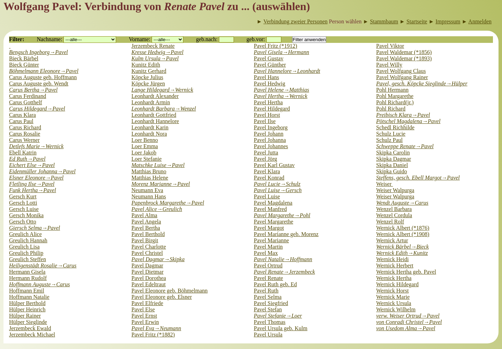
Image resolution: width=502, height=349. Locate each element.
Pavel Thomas (270, 322)
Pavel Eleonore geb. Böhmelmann (169, 291)
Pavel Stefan (268, 309)
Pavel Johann (268, 134)
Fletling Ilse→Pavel (31, 184)
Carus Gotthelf (25, 102)
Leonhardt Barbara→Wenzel (163, 109)
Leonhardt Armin (150, 102)
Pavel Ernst (144, 316)
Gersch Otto (22, 222)
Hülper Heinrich (27, 309)
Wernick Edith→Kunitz (402, 253)
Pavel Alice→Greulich (156, 209)
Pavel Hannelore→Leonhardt (287, 71)
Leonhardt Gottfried (153, 115)
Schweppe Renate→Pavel (405, 146)
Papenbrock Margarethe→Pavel (167, 203)
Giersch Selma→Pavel (34, 228)
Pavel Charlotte (148, 247)
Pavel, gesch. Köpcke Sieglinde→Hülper (421, 83)
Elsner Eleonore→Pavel (36, 178)
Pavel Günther (270, 65)
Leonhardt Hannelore (155, 121)
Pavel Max (266, 253)
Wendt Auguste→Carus (402, 203)
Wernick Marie (393, 297)
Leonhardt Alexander (155, 96)
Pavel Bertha (145, 228)
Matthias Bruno (148, 171)
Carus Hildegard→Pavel (37, 109)
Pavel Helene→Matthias (281, 90)
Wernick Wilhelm (396, 309)
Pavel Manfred (270, 209)
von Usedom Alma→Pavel (405, 328)
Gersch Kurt (23, 196)
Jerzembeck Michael (32, 334)
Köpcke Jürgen (148, 83)
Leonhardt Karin (149, 127)
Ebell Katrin (23, 152)
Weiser (384, 184)
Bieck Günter (24, 65)
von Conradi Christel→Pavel (409, 322)
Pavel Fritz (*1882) (153, 334)
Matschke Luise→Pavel (157, 165)
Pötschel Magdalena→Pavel (408, 121)
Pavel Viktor (390, 46)
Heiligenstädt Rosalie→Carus (42, 265)
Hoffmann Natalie (29, 297)
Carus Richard (25, 127)
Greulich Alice (25, 234)
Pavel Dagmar (147, 265)
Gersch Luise (24, 209)
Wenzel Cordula (394, 215)
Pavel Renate (268, 278)
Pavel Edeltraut (148, 284)
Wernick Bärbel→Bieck (402, 247)
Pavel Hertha (268, 102)
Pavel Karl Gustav (274, 165)
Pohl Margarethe (394, 96)
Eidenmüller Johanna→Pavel (42, 171)
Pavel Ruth (266, 291)
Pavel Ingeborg (271, 127)
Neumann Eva (147, 190)
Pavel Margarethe (273, 222)
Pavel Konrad (269, 178)
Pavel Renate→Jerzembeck (284, 272)
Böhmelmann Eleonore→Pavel (43, 71)
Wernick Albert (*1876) (402, 228)
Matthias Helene (149, 178)
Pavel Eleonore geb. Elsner (161, 297)
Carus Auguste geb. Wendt (38, 83)
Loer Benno (144, 140)
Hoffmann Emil (26, 291)
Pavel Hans (266, 77)
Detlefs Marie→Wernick (36, 146)
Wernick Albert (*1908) (402, 234)
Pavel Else (143, 309)
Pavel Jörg (265, 159)
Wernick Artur (392, 240)
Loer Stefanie (146, 159)
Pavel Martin (268, 247)
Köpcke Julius (147, 77)
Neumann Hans (148, 196)
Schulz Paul (389, 140)
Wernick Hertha (393, 278)
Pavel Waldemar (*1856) (404, 52)
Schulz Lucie (390, 134)
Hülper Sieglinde (28, 322)
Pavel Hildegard (272, 109)
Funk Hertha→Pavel (32, 190)
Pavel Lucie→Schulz (277, 184)
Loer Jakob (144, 152)
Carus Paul (21, 121)
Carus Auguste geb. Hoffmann (43, 77)
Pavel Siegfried (271, 303)
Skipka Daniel (392, 165)
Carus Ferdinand (27, 96)
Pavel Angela (146, 222)
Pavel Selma (268, 297)
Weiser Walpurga (395, 190)
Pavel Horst (267, 115)
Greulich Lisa (24, 247)
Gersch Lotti (23, 203)
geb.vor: (255, 39)
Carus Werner (24, 140)
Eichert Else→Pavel (32, 165)
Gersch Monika (26, 215)
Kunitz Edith (145, 65)
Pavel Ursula (268, 334)
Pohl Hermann (392, 90)
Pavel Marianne (271, 240)
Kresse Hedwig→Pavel (157, 52)
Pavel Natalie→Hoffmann (283, 259)
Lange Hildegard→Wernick (162, 90)
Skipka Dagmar (393, 159)
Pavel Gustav (268, 58)
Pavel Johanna (270, 140)
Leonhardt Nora (149, 134)
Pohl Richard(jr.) (395, 102)
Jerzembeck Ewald (30, 328)
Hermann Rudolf (28, 278)
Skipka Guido (391, 171)
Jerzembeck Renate (153, 46)
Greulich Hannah (28, 240)
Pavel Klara (267, 171)
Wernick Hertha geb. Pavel (406, 272)
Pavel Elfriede (147, 303)
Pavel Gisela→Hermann (281, 52)
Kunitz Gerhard (148, 71)
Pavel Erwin (145, 322)
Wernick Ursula (393, 303)
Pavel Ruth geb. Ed (275, 284)
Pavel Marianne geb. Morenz (286, 234)
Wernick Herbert (394, 265)
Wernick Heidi (392, 259)
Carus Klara (22, 115)
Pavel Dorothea (148, 278)
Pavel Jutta (266, 152)
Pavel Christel (147, 253)
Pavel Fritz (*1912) (275, 46)
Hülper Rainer (25, 316)
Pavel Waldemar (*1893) (404, 58)
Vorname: (139, 39)
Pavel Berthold (148, 234)
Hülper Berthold (27, 303)
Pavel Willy (389, 65)
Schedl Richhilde (395, 127)
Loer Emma (144, 146)
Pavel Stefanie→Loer (278, 316)
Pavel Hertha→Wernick (280, 96)
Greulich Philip (26, 253)
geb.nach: (207, 39)
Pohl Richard (390, 109)
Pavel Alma (144, 215)
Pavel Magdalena (273, 203)
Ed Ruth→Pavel (27, 159)
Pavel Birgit (144, 240)
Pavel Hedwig (269, 83)
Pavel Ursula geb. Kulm (280, 328)
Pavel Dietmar (147, 272)
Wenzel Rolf (390, 222)
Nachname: (49, 39)
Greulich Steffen (27, 259)
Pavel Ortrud (268, 265)
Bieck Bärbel (23, 58)
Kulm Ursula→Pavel (155, 58)
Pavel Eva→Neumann (156, 328)
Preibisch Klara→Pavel (403, 115)
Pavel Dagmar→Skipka (157, 259)
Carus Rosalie (24, 134)
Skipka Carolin (393, 152)
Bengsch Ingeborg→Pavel (38, 52)
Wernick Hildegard (397, 284)
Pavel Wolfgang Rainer (402, 77)
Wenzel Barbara (394, 209)
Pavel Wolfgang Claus (401, 71)
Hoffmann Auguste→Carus (39, 284)
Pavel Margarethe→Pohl (282, 215)
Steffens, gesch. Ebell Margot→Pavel (418, 178)
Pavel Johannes (271, 146)
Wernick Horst (392, 291)
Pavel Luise (267, 196)
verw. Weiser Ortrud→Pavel (408, 316)
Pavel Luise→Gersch (278, 190)
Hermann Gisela (27, 272)
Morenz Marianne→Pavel (160, 184)
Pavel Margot (269, 228)
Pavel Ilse (265, 121)
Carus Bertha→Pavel (33, 90)
